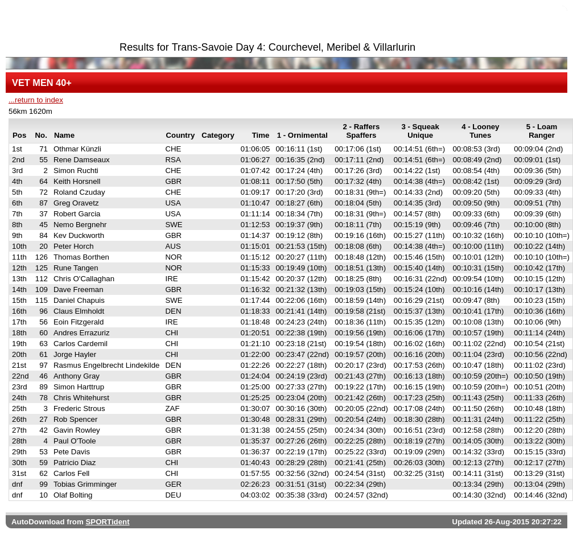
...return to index (36, 100)
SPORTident (107, 521)
